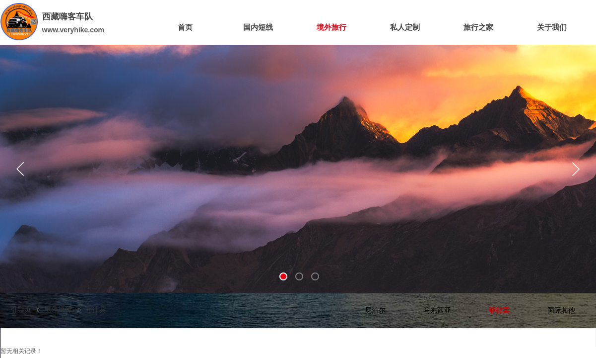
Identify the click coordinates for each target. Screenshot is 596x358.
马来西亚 (437, 310)
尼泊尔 (375, 310)
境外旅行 (58, 309)
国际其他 (561, 310)
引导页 (20, 309)
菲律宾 (499, 310)
